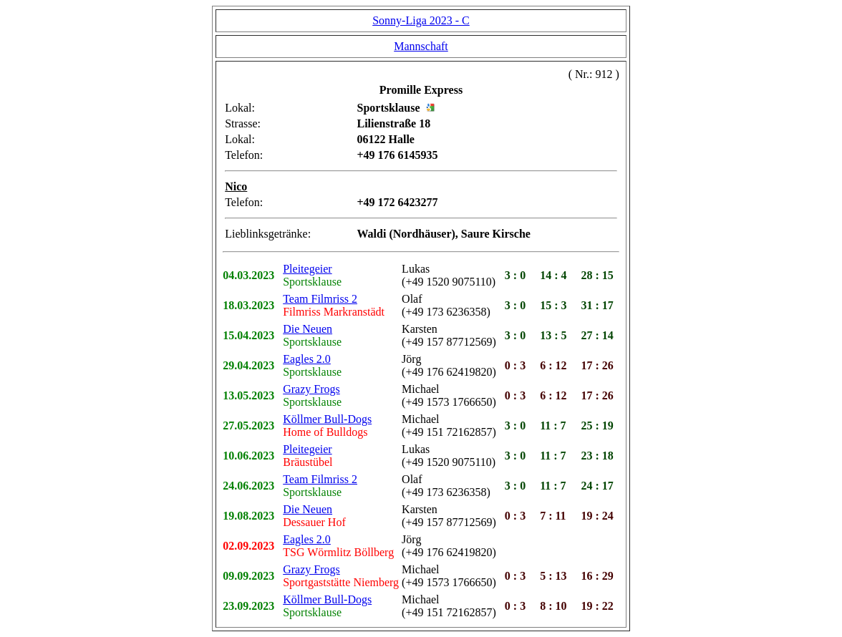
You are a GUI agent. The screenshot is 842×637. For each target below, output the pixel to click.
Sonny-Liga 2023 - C (421, 20)
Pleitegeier (307, 269)
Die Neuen (307, 329)
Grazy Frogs (311, 389)
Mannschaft (421, 46)
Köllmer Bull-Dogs (327, 419)
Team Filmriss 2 (320, 299)
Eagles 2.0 (307, 359)
